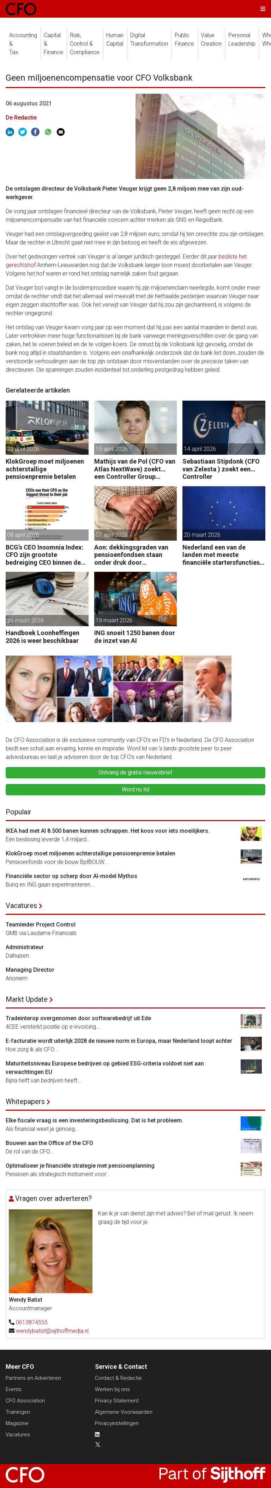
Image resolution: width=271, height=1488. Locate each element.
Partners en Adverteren (33, 1378)
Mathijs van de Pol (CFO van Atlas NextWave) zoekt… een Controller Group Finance (134, 469)
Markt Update (27, 999)
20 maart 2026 (202, 534)
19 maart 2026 (114, 620)
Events (14, 1389)
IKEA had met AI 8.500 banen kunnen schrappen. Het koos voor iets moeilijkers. (108, 830)
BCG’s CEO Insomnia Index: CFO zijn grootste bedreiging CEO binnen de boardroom (44, 555)
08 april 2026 (23, 534)
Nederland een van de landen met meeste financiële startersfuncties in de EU (221, 555)
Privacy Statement (117, 1400)
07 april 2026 (112, 534)
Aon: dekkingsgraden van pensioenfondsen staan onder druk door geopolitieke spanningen (131, 555)
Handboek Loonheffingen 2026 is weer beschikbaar (42, 636)
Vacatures (21, 905)
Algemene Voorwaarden (123, 1412)
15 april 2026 (112, 449)
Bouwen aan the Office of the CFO (49, 1143)
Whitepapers (25, 1101)
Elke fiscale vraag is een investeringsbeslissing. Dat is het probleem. (94, 1120)
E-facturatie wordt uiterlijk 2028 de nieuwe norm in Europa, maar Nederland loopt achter (119, 1040)
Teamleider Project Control (41, 924)
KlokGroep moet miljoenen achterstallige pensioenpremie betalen (45, 469)
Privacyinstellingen (117, 1423)
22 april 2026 (23, 449)
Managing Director (30, 969)
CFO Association (25, 1400)
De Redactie (21, 117)
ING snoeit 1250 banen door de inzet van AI (134, 636)
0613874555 (32, 1322)
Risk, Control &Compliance (85, 44)
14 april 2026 (200, 449)
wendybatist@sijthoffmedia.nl (52, 1330)
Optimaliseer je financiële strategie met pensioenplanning (80, 1165)
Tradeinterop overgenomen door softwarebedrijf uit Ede (78, 1018)
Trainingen (18, 1412)
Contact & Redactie (118, 1378)
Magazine (17, 1423)
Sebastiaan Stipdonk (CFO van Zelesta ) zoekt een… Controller (221, 469)
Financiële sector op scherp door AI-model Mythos (71, 876)
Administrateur (25, 947)
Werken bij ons (112, 1389)
